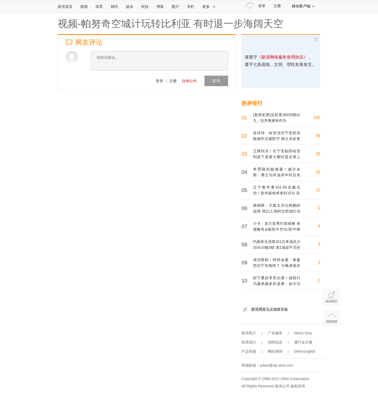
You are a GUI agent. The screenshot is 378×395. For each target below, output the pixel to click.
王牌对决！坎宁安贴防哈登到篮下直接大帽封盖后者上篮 (276, 157)
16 (318, 172)
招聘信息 (275, 342)
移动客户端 (303, 6)
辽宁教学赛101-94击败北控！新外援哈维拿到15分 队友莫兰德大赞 (276, 193)
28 (318, 154)
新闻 (84, 6)
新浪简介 (249, 333)
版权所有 (298, 386)
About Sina (303, 333)
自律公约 (189, 81)
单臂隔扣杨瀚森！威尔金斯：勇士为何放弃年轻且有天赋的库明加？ (276, 175)
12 (318, 190)
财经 (114, 6)
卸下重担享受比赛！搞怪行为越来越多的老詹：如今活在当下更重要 (276, 284)
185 (316, 117)
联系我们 (249, 342)
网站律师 (275, 351)
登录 (159, 81)
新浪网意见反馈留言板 (269, 309)
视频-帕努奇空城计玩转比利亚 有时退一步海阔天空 (170, 23)
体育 (99, 6)
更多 (209, 6)
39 (318, 135)
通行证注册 (303, 342)
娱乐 (129, 6)
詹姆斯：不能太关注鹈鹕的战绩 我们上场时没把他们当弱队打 (276, 211)
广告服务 (275, 333)
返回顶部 (331, 317)
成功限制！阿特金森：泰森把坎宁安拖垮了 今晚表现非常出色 (276, 265)
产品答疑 (249, 351)
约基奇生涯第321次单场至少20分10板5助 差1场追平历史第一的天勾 (276, 247)
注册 (277, 6)
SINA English (305, 351)
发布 (216, 81)
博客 (160, 6)
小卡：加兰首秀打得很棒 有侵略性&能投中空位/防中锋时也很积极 (276, 229)
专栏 (190, 6)
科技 (145, 6)
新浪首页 (65, 6)
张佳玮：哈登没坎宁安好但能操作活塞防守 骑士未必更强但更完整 (276, 139)
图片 (175, 6)
